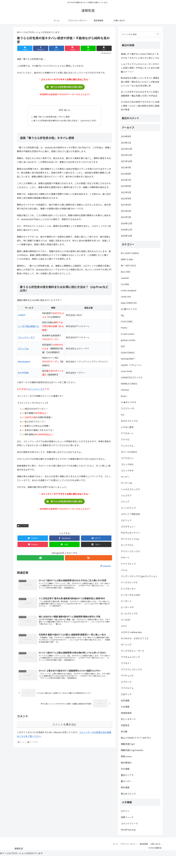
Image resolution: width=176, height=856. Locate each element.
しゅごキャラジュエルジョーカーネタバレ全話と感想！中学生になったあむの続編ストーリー (140, 67)
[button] (158, 34)
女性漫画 (125, 700)
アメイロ (125, 439)
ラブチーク (126, 681)
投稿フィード (127, 817)
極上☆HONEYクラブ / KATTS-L (136, 737)
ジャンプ (125, 501)
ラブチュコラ (127, 675)
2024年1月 (126, 142)
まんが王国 (23, 372)
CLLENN (125, 284)
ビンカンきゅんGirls (130, 594)
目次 (61, 109)
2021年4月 (126, 198)
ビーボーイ (126, 601)
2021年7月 (126, 179)
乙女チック (126, 694)
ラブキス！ (126, 663)
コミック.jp (23, 348)
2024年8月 (126, 136)
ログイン (125, 810)
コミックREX (127, 464)
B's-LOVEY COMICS (130, 253)
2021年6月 (126, 185)
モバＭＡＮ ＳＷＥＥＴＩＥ (135, 638)
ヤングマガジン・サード (132, 650)
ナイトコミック (128, 563)
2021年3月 (126, 204)
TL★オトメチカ (128, 402)
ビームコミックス (129, 613)
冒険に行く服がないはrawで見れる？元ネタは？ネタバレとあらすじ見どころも (140, 55)
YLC (122, 414)
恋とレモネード (128, 719)
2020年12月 (126, 223)
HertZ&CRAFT (128, 358)
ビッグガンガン (128, 588)
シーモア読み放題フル (28, 326)
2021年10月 (126, 161)
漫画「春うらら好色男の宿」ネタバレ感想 (51, 116)
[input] (140, 34)
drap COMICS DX (129, 302)
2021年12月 (126, 148)
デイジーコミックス (130, 551)
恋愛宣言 (125, 725)
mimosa (125, 389)
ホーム (115, 844)
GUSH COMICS (127, 352)
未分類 (124, 731)
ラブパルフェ (127, 687)
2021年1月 (126, 217)
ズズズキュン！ (128, 526)
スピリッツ (126, 520)
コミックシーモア (26, 337)
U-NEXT (22, 315)
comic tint (126, 296)
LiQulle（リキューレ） (132, 364)
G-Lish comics (127, 333)
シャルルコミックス (130, 489)
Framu (124, 327)
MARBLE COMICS (129, 383)
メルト (124, 625)
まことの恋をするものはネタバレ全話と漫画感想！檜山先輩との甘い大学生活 (140, 93)
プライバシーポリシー (128, 844)
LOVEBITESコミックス (131, 377)
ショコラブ (126, 495)
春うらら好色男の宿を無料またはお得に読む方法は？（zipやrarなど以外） (65, 120)
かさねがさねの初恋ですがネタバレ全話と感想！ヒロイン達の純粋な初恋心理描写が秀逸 (140, 105)
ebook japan (24, 361)
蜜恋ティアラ (127, 775)
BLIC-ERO (125, 271)
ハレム (124, 569)
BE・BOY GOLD (128, 265)
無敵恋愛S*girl (128, 743)
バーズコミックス (129, 582)
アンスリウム (127, 445)
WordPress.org (128, 829)
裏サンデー (126, 781)
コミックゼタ (127, 470)
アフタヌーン (127, 433)
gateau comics (128, 340)
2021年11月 (126, 154)
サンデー (125, 476)
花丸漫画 (125, 768)
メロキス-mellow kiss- (131, 632)
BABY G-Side (127, 259)
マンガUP (125, 619)
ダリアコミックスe (130, 538)
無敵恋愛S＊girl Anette (132, 750)
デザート (125, 557)
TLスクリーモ (127, 408)
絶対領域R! (126, 762)
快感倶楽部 (126, 712)
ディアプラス (23, 526)
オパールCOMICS (129, 451)
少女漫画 (125, 706)
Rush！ (124, 396)
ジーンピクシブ (128, 507)
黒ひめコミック (128, 793)
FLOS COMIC (127, 321)
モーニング (126, 644)
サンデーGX (126, 482)
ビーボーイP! (127, 607)
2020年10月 (126, 235)
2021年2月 (126, 210)
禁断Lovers (126, 756)
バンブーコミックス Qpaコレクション (139, 576)
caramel (125, 277)
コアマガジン (127, 458)
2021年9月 (126, 167)
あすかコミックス (129, 420)
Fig (122, 315)
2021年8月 (126, 173)
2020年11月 (126, 229)
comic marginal (128, 290)
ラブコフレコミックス (131, 669)
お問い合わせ (155, 844)
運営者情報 (144, 844)
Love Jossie (126, 371)
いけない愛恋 (127, 427)
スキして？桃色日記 (130, 514)
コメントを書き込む (64, 724)
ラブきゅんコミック (130, 656)
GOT (123, 346)
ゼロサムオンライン (130, 532)
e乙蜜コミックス (129, 308)
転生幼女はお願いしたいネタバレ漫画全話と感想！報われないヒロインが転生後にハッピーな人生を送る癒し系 (140, 81)
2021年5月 (126, 192)
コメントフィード (129, 823)
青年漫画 (125, 787)
